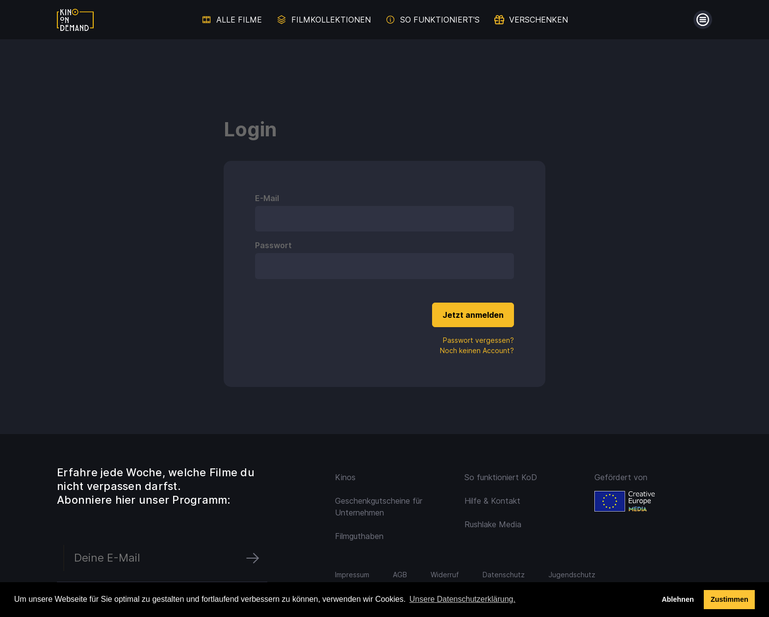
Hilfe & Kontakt (492, 501)
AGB (400, 574)
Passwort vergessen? (478, 340)
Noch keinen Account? (477, 350)
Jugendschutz (571, 574)
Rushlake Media (492, 524)
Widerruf (445, 574)
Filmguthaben (359, 536)
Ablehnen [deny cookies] (678, 599)
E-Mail (267, 198)
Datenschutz (504, 574)
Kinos (345, 477)
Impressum (352, 574)
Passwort (273, 245)
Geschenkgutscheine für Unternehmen (378, 506)
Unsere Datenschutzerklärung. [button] (462, 599)
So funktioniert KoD (500, 477)
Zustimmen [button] (729, 599)
